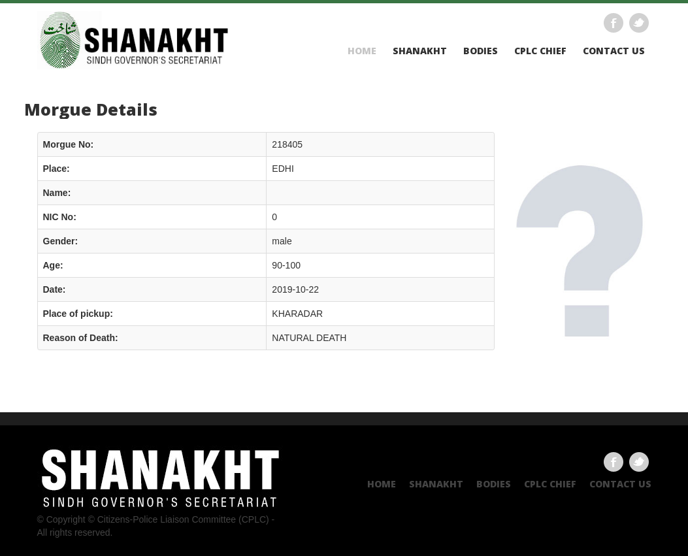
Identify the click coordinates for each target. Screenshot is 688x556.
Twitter (639, 23)
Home (362, 51)
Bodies (480, 51)
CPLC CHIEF (540, 51)
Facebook (613, 23)
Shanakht (420, 51)
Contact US (614, 51)
